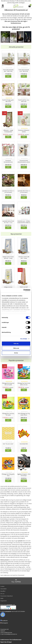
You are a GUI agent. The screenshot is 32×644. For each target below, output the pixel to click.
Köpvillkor (2, 591)
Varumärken (3, 588)
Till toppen (16, 581)
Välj (24, 480)
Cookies (2, 586)
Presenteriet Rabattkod (6, 596)
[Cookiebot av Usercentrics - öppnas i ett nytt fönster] (23, 290)
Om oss (2, 593)
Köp (8, 76)
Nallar (1, 598)
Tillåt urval (16, 348)
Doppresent (3, 600)
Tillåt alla (16, 343)
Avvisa (16, 352)
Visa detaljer (23, 338)
